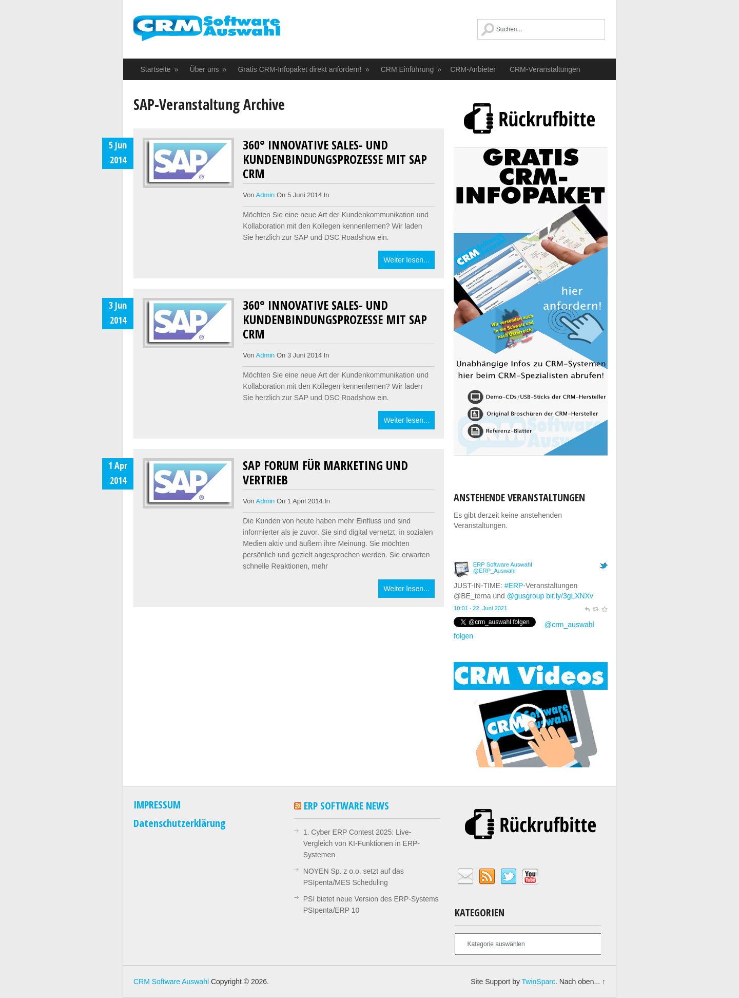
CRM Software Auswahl (206, 33)
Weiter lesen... (406, 260)
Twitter (508, 877)
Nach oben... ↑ (582, 981)
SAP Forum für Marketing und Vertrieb (325, 472)
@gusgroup (525, 596)
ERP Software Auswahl (502, 564)
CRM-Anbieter (473, 69)
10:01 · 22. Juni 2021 (481, 608)
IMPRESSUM (157, 805)
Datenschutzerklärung (179, 823)
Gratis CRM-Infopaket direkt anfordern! (304, 69)
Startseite (160, 69)
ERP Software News (346, 806)
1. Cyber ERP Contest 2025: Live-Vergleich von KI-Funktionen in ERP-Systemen (361, 843)
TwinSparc (538, 981)
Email (465, 877)
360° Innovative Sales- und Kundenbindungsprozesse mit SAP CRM (335, 159)
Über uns (208, 69)
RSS (487, 877)
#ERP (513, 585)
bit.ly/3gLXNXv (569, 596)
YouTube (530, 877)
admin (265, 195)
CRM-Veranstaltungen (545, 69)
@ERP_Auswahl (494, 571)
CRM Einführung (411, 69)
